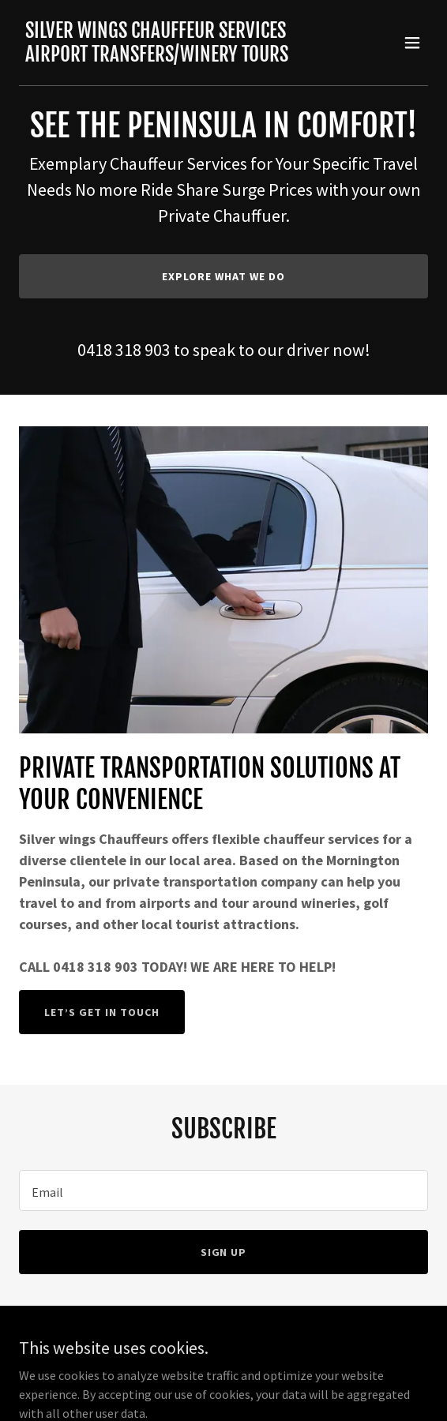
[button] (412, 42)
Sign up (224, 1252)
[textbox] (223, 1190)
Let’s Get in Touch (102, 1012)
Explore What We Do (223, 276)
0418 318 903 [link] (124, 350)
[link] (156, 57)
